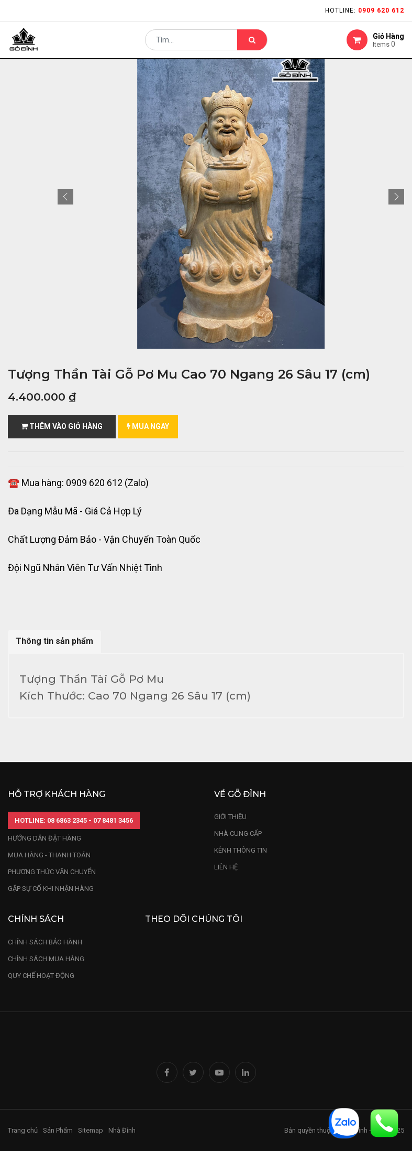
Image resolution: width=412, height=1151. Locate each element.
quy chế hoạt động (41, 976)
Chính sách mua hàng (46, 959)
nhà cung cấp (238, 833)
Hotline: (364, 10)
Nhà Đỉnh (122, 1130)
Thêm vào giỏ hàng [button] (62, 426)
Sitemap (90, 1130)
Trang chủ (23, 1130)
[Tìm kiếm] (252, 45)
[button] (65, 197)
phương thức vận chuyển (52, 872)
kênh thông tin (240, 850)
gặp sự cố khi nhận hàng (51, 888)
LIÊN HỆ (226, 867)
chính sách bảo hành (45, 942)
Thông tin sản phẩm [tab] (54, 641)
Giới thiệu (231, 817)
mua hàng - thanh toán (49, 855)
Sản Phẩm (58, 1130)
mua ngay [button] (148, 426)
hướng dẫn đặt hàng (44, 838)
